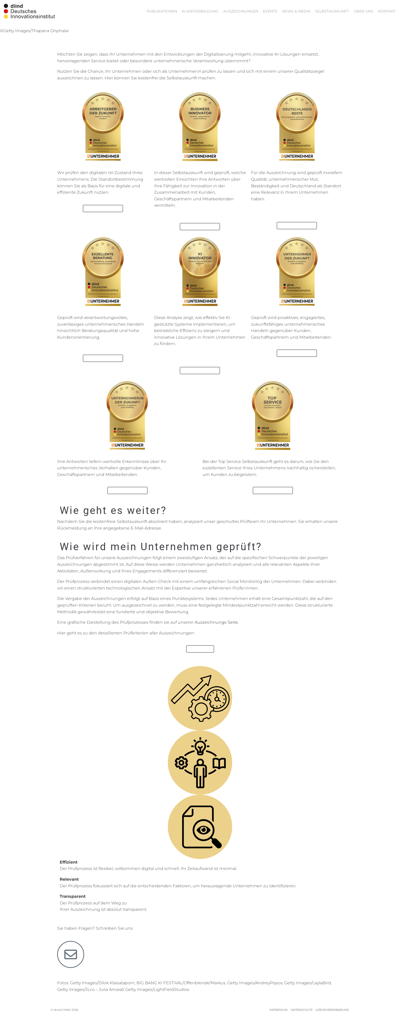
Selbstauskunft (332, 11)
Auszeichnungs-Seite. (217, 622)
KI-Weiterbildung (200, 11)
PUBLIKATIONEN (162, 11)
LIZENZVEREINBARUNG (332, 1010)
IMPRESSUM (279, 1010)
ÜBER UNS (363, 11)
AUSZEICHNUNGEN (240, 11)
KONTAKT (386, 11)
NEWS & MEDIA (296, 11)
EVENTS (270, 11)
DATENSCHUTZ (301, 1010)
